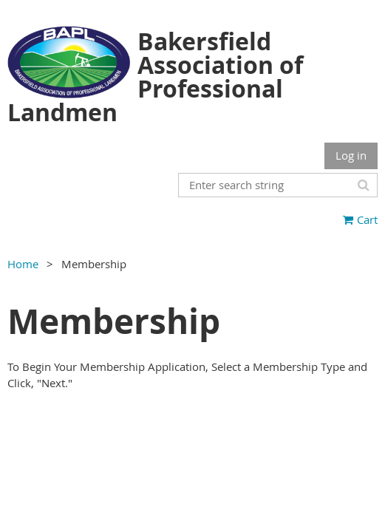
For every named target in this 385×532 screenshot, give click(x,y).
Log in (351, 155)
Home (22, 263)
